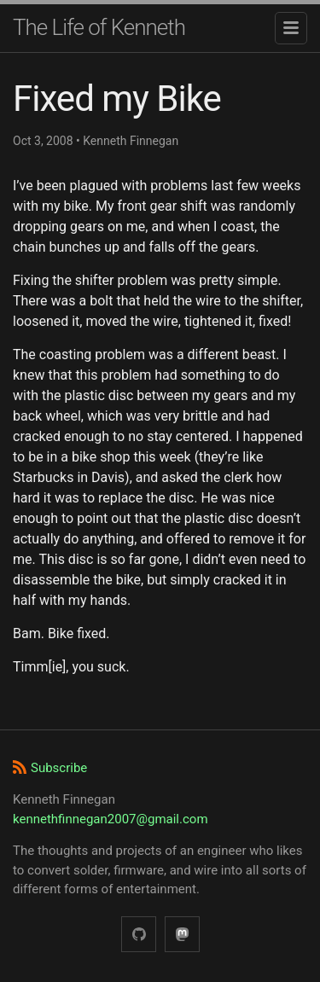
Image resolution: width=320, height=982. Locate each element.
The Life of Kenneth (99, 27)
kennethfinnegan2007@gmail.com (110, 819)
